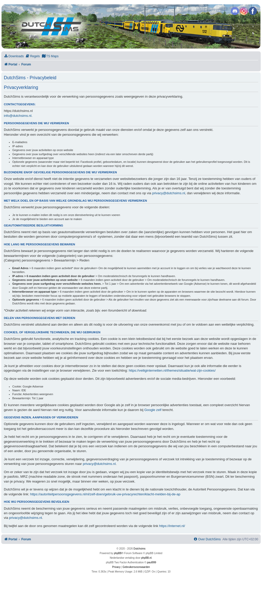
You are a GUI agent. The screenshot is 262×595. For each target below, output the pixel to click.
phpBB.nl (146, 557)
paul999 (151, 562)
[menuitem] (14, 56)
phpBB (118, 553)
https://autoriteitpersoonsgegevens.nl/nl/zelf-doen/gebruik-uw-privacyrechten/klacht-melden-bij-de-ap (105, 494)
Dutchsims (140, 548)
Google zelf (152, 410)
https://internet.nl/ (172, 526)
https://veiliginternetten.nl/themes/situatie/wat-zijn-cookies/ (172, 370)
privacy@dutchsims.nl (168, 193)
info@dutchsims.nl (17, 116)
